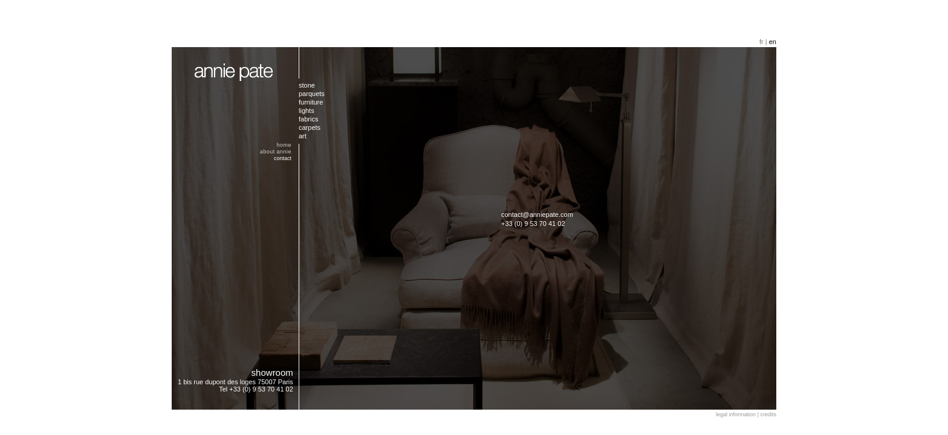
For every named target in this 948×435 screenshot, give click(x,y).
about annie (275, 152)
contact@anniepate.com (537, 214)
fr (761, 41)
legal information (736, 414)
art (303, 136)
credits (768, 414)
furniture (311, 102)
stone (307, 85)
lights (306, 110)
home (284, 145)
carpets (309, 127)
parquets (312, 93)
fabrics (308, 119)
